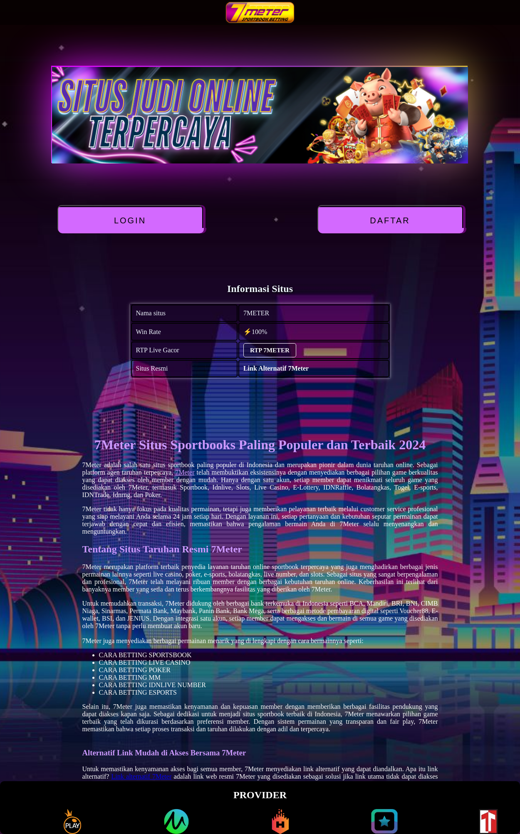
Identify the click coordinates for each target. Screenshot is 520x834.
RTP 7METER (270, 350)
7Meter (184, 472)
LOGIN (130, 220)
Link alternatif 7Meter (141, 776)
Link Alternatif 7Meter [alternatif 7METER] (276, 368)
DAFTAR (390, 220)
